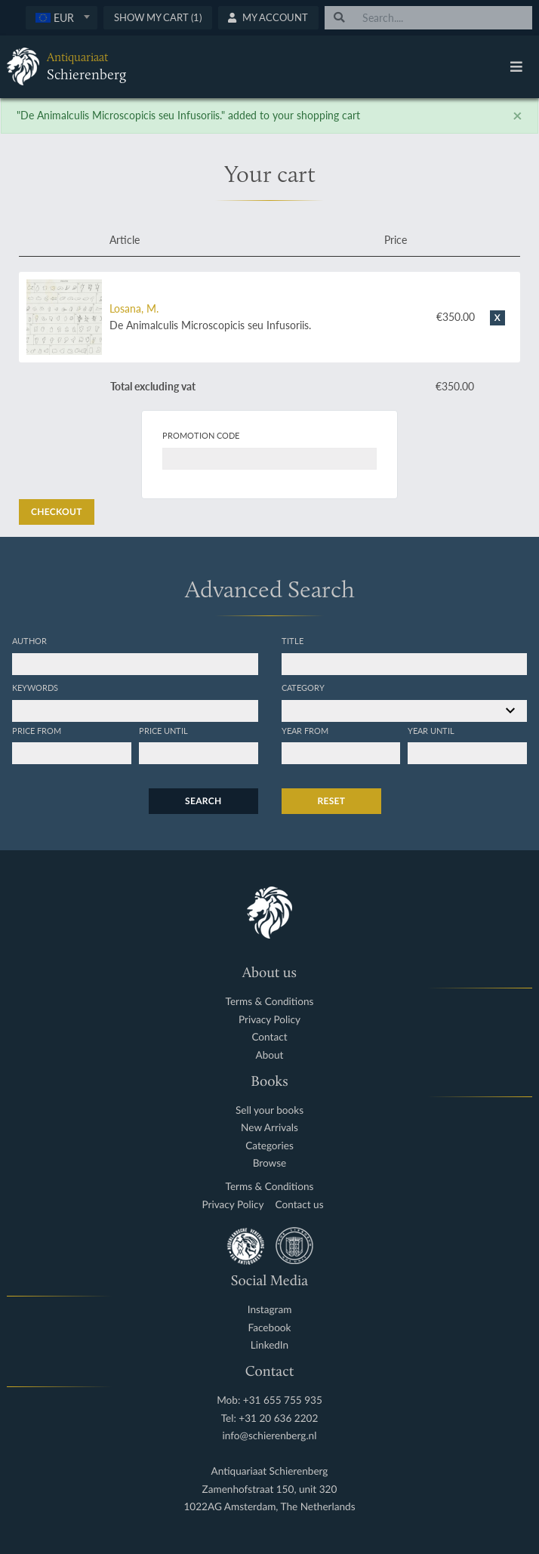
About (270, 1055)
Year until (431, 730)
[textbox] (61, 17)
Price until (163, 730)
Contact (269, 1037)
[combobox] (61, 17)
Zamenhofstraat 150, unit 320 (269, 1489)
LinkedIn (269, 1345)
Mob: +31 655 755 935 (269, 1400)
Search (203, 800)
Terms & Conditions (270, 1001)
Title (292, 640)
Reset (332, 800)
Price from (36, 730)
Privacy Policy (269, 1020)
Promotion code (200, 435)
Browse (270, 1163)
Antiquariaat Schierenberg (269, 1471)
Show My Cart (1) (158, 17)
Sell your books (269, 1110)
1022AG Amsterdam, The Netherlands (269, 1507)
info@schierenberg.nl (270, 1436)
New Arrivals (269, 1128)
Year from (305, 730)
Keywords (35, 687)
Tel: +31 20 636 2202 (270, 1418)
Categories (269, 1146)
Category (303, 687)
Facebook (269, 1328)
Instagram (270, 1310)
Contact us (300, 1205)
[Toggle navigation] (516, 66)
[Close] (517, 115)
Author (29, 640)
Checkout (56, 511)
